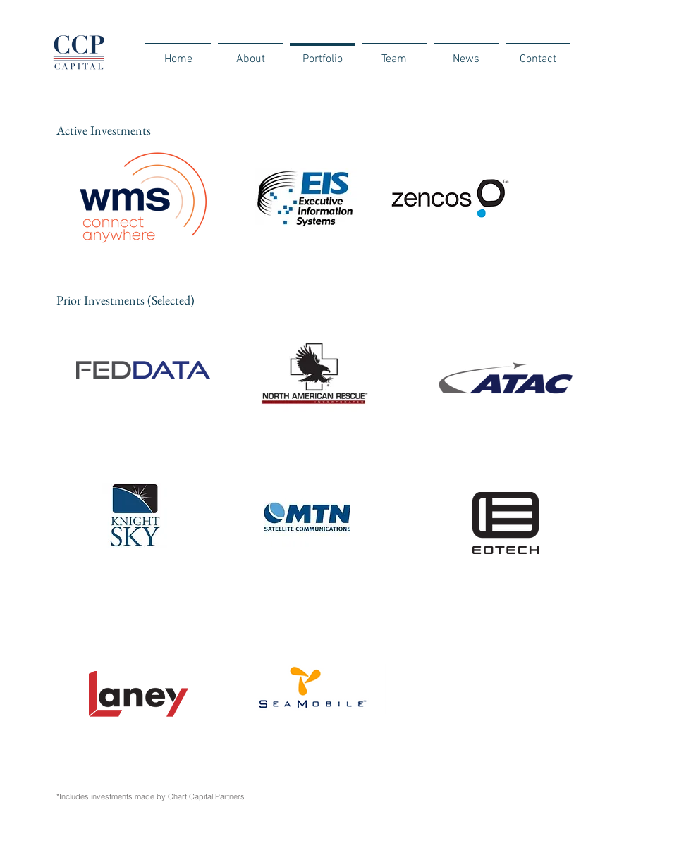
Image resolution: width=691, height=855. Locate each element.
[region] (338, 234)
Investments (120, 130)
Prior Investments (101, 300)
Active (73, 130)
